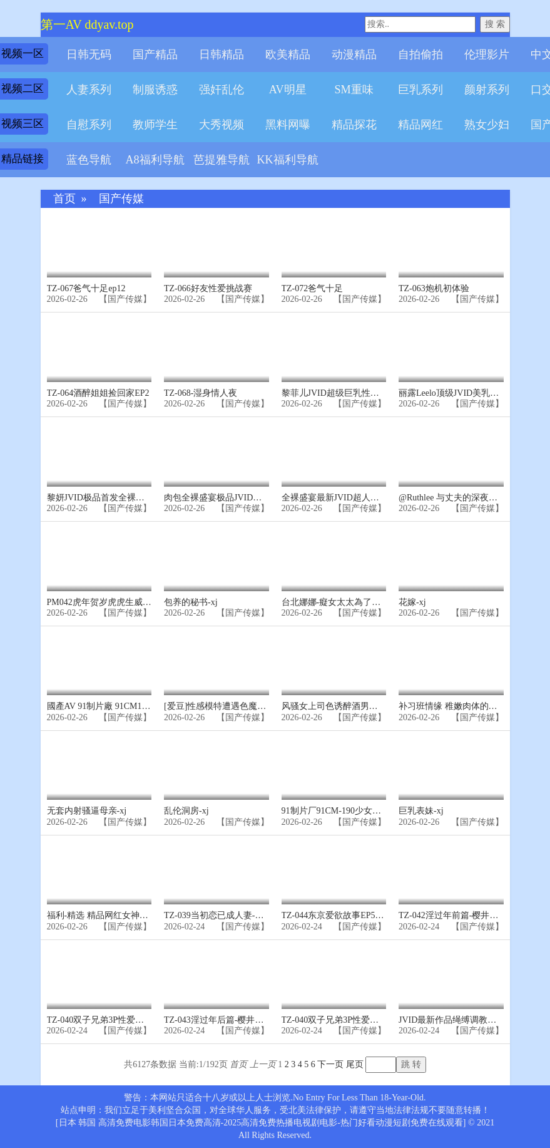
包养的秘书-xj (191, 602)
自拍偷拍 (420, 54)
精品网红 (420, 124)
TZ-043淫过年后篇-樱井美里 (218, 1020)
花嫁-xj (412, 602)
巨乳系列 (420, 89)
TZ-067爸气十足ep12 (86, 288)
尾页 (355, 1064)
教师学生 (155, 124)
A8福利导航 (154, 159)
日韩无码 (88, 54)
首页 (64, 199)
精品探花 (354, 124)
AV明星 (288, 89)
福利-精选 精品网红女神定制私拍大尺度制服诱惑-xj (146, 915)
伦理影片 (486, 54)
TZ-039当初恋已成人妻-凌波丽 (222, 915)
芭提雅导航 (221, 159)
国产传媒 (121, 199)
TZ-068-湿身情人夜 (200, 393)
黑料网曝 (287, 124)
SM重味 (353, 89)
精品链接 (22, 159)
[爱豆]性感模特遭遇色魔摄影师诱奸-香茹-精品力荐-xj (266, 706)
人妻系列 (88, 89)
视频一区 (22, 53)
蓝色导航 (88, 159)
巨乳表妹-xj (421, 810)
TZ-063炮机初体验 (434, 288)
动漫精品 (354, 54)
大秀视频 (221, 124)
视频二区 (22, 89)
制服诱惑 (155, 89)
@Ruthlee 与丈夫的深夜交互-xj (457, 497)
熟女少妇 (486, 124)
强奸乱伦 (221, 89)
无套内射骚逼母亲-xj (87, 810)
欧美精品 (287, 54)
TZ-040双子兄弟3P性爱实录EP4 (107, 1020)
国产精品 (155, 54)
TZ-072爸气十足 (313, 288)
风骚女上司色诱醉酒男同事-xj (339, 706)
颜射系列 (486, 89)
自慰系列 (88, 124)
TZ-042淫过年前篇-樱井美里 (453, 915)
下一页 (330, 1064)
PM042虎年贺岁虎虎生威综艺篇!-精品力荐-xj (133, 602)
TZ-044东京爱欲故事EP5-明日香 (343, 915)
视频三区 (22, 124)
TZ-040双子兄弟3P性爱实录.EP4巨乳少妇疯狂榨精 (378, 1020)
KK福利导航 (287, 159)
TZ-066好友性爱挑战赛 (208, 288)
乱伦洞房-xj (186, 810)
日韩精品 (221, 54)
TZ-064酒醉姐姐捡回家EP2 (98, 393)
